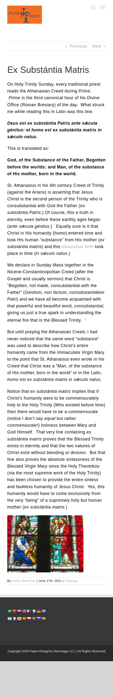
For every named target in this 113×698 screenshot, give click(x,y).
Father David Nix (23, 581)
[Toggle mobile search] (93, 7)
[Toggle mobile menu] (103, 7)
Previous (78, 46)
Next (96, 46)
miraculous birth (78, 246)
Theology (71, 581)
